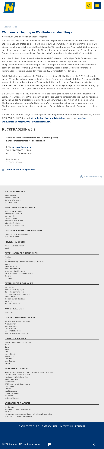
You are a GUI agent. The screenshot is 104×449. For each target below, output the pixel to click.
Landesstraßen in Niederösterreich (17, 375)
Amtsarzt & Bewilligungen (14, 290)
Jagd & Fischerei (11, 326)
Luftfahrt (8, 389)
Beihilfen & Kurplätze (12, 303)
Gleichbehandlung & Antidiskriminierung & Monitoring (25, 262)
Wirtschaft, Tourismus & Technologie (18, 416)
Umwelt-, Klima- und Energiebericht (18, 342)
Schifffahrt (9, 396)
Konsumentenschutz (12, 269)
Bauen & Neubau (11, 195)
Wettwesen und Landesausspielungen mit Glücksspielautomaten (28, 414)
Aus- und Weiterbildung (13, 211)
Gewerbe (8, 412)
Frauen (7, 259)
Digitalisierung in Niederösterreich (17, 234)
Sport (7, 248)
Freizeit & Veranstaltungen (14, 246)
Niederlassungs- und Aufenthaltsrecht (19, 273)
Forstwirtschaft (10, 324)
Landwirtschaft (10, 328)
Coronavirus (9, 287)
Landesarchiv (10, 216)
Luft (6, 352)
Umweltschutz (10, 361)
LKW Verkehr (9, 386)
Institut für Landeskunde (14, 221)
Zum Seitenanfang (91, 176)
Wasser (7, 363)
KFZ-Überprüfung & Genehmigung (17, 384)
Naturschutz (9, 356)
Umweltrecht (9, 359)
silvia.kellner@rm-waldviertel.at (48, 118)
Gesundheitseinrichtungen (14, 292)
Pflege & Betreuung (12, 297)
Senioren (8, 276)
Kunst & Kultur (10, 312)
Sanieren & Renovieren (13, 200)
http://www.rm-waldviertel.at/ (34, 121)
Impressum (66, 426)
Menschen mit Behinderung (15, 271)
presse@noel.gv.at (22, 147)
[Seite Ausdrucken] (49, 445)
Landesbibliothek (11, 218)
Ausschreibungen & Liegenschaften (18, 409)
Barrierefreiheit (29, 426)
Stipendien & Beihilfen (13, 223)
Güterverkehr (9, 382)
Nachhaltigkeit (10, 354)
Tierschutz (9, 278)
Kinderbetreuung (11, 266)
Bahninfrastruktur (11, 379)
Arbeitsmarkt (9, 407)
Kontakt (80, 426)
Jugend (7, 264)
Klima (7, 349)
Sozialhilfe (8, 301)
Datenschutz (50, 426)
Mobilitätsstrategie (11, 391)
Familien (8, 257)
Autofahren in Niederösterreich (16, 377)
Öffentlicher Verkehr (12, 393)
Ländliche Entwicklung (13, 331)
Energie (7, 347)
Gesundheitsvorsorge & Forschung (17, 294)
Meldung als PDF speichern (18, 169)
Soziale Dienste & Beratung (15, 299)
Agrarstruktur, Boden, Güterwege (17, 322)
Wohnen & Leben (11, 202)
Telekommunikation (12, 237)
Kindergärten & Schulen (13, 214)
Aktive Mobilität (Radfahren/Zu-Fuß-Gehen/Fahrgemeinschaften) (29, 372)
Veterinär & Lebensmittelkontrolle (17, 333)
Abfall (7, 344)
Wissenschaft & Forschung (14, 225)
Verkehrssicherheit (12, 398)
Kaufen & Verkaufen (12, 198)
